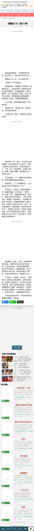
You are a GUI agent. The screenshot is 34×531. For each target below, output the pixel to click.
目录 (19, 528)
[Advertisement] (17, 50)
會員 (31, 528)
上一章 (9, 528)
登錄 (25, 528)
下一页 (17, 347)
